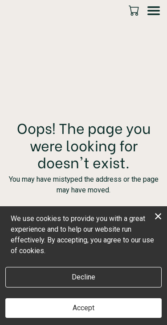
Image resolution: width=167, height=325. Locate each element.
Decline (83, 277)
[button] (134, 10)
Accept (83, 308)
